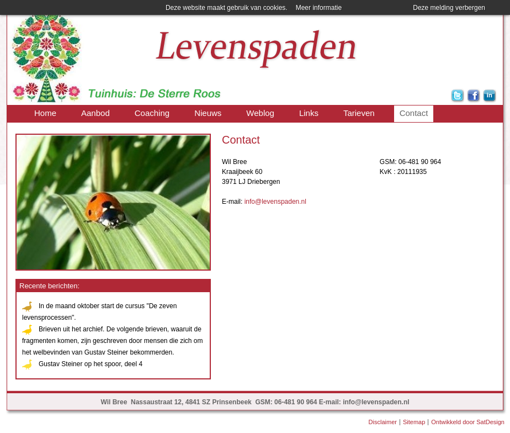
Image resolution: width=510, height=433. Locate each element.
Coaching (152, 113)
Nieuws (207, 113)
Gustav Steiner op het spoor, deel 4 (90, 364)
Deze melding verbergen (449, 8)
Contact (414, 113)
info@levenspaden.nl (275, 201)
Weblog (260, 113)
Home (45, 113)
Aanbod (95, 113)
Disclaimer (383, 422)
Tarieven (359, 113)
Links (308, 113)
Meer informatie (319, 8)
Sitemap (414, 422)
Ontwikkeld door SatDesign (467, 422)
